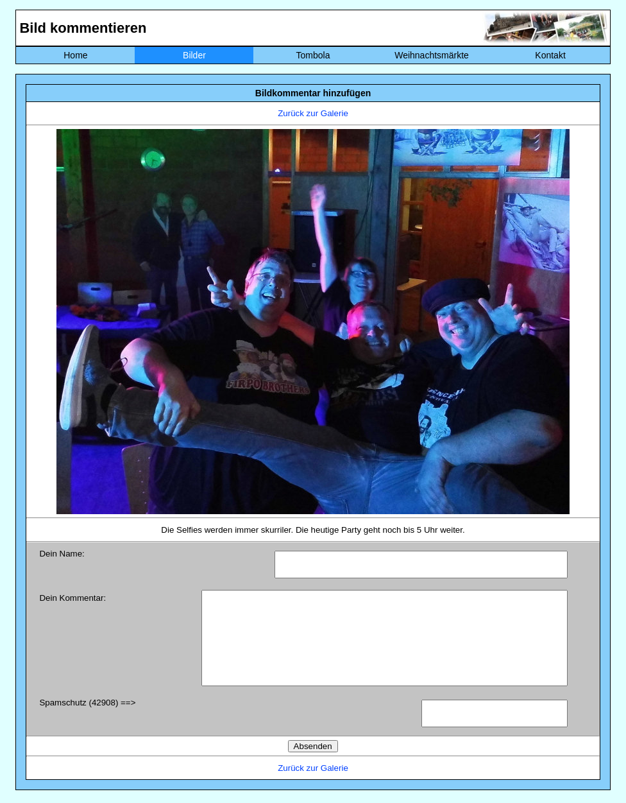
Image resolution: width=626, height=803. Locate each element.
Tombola (313, 55)
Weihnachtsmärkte (431, 55)
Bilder (194, 55)
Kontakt (550, 55)
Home (75, 55)
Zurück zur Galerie (313, 113)
